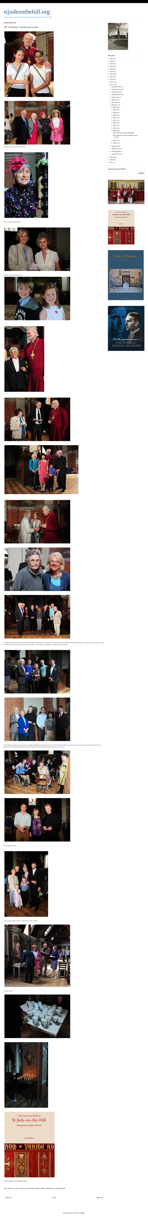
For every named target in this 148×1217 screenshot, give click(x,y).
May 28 (115, 110)
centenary (22, 1188)
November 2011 (116, 89)
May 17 (115, 120)
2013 (111, 79)
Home (54, 1197)
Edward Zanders (40, 1188)
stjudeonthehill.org (27, 11)
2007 (111, 162)
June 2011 (115, 102)
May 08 (115, 130)
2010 (111, 157)
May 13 (115, 125)
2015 (111, 74)
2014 (111, 76)
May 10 (115, 128)
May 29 (115, 107)
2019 (111, 63)
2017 (111, 69)
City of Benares (30, 1188)
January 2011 (116, 154)
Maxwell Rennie (50, 1188)
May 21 (115, 117)
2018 (111, 66)
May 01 (115, 143)
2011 (111, 84)
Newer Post (8, 1197)
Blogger (82, 1213)
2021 (111, 58)
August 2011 (116, 97)
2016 (111, 71)
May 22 (115, 115)
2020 (111, 61)
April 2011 (115, 146)
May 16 (115, 123)
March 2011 (115, 149)
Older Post (100, 1197)
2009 (111, 160)
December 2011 (116, 87)
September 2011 (117, 94)
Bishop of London (13, 1188)
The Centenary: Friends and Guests (123, 133)
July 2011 (115, 100)
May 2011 (115, 105)
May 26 (115, 112)
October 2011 (116, 92)
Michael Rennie (60, 1188)
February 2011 (116, 151)
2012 (111, 82)
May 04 (115, 140)
